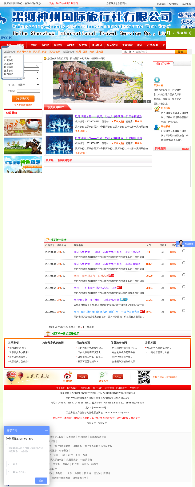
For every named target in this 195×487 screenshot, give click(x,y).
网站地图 (85, 388)
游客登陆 (122, 3)
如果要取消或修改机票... (124, 361)
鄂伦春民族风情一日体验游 (68, 446)
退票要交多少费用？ (19, 352)
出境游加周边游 (98, 437)
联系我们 (161, 3)
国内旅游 (8, 74)
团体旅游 (8, 67)
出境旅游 (8, 60)
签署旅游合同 (119, 342)
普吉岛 (66, 464)
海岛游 (58, 473)
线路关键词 (141, 51)
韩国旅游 (82, 437)
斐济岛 (85, 464)
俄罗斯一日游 (24, 51)
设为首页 (173, 3)
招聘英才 (122, 388)
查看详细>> (81, 131)
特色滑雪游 (86, 459)
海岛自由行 (51, 468)
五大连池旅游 (50, 450)
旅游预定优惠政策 (53, 342)
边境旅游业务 (79, 478)
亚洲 (85, 51)
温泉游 (77, 473)
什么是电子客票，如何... (158, 352)
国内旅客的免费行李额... (90, 348)
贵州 (77, 455)
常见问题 (150, 342)
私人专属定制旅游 (23, 104)
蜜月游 (87, 473)
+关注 (82, 376)
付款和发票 (83, 342)
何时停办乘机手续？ (122, 357)
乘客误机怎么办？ (18, 357)
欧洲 (78, 51)
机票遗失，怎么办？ (19, 361)
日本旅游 (70, 437)
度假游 (106, 473)
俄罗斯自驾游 (57, 459)
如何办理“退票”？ (18, 348)
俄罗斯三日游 (57, 437)
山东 (70, 455)
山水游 (68, 473)
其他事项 (13, 342)
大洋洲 (52, 441)
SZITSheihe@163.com (132, 402)
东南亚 (99, 51)
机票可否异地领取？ (88, 361)
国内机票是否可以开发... (90, 352)
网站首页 (74, 58)
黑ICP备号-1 (97, 407)
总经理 (7, 57)
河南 (56, 455)
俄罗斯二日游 (40, 51)
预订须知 (97, 388)
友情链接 (134, 388)
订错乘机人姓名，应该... (90, 357)
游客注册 (111, 3)
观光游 (97, 473)
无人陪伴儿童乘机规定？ (159, 348)
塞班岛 (56, 464)
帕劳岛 (94, 464)
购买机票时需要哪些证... (124, 348)
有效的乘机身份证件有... (124, 352)
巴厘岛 (75, 464)
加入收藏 (186, 3)
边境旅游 (8, 63)
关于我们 (60, 388)
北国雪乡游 (72, 459)
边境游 (85, 58)
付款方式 (109, 388)
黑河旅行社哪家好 (61, 478)
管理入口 (91, 423)
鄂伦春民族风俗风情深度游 (98, 446)
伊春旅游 (64, 450)
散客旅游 (8, 70)
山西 (63, 455)
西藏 (85, 455)
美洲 (92, 51)
